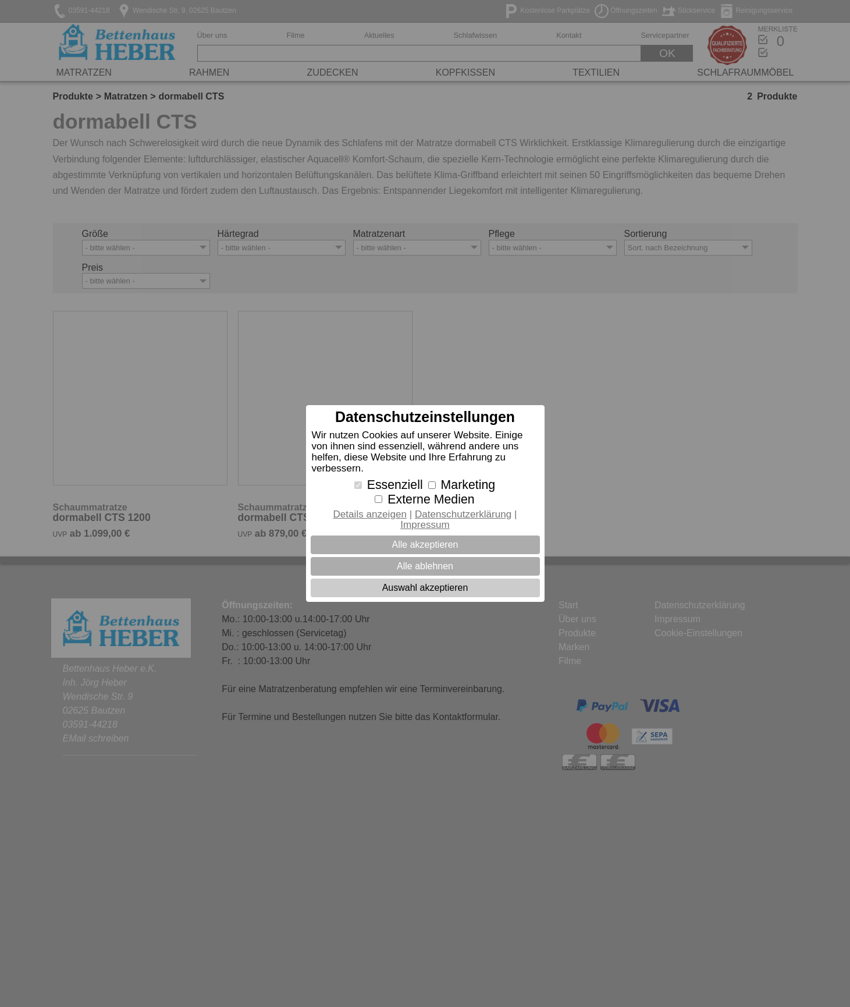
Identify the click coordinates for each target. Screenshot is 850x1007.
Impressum (425, 524)
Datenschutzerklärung (463, 514)
